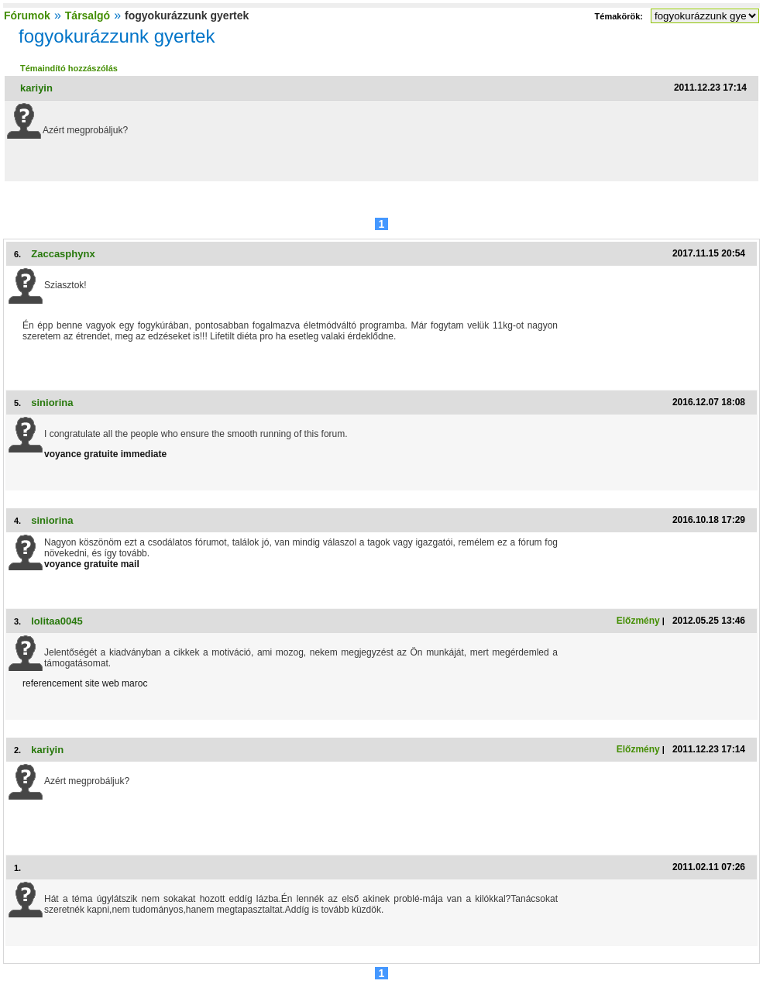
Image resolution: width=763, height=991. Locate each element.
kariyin (36, 88)
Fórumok (27, 15)
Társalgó (87, 15)
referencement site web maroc (84, 683)
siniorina (52, 402)
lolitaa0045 (57, 621)
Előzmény (638, 620)
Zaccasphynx (63, 254)
